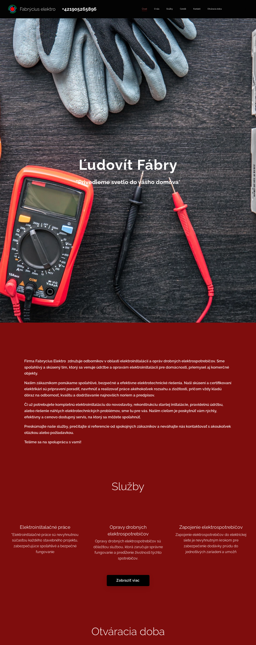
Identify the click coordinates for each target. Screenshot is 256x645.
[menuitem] (185, 9)
